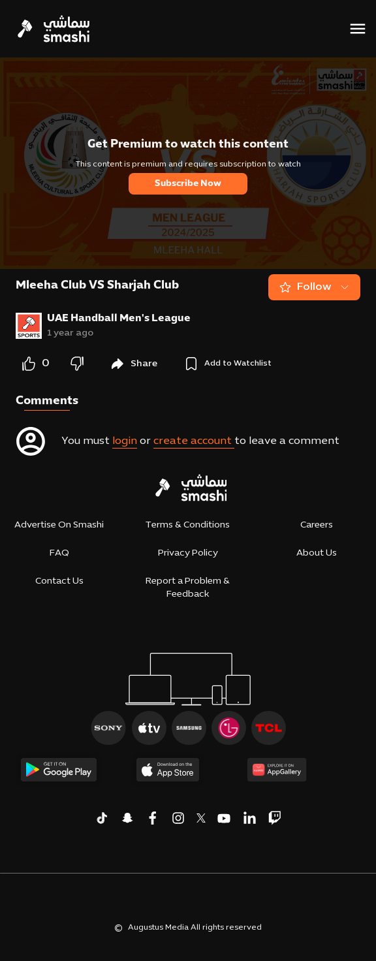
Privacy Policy (188, 553)
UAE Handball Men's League (119, 318)
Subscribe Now (188, 183)
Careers (316, 525)
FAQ (59, 553)
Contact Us (59, 581)
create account (193, 441)
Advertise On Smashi (59, 525)
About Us (316, 553)
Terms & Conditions (188, 525)
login (124, 441)
